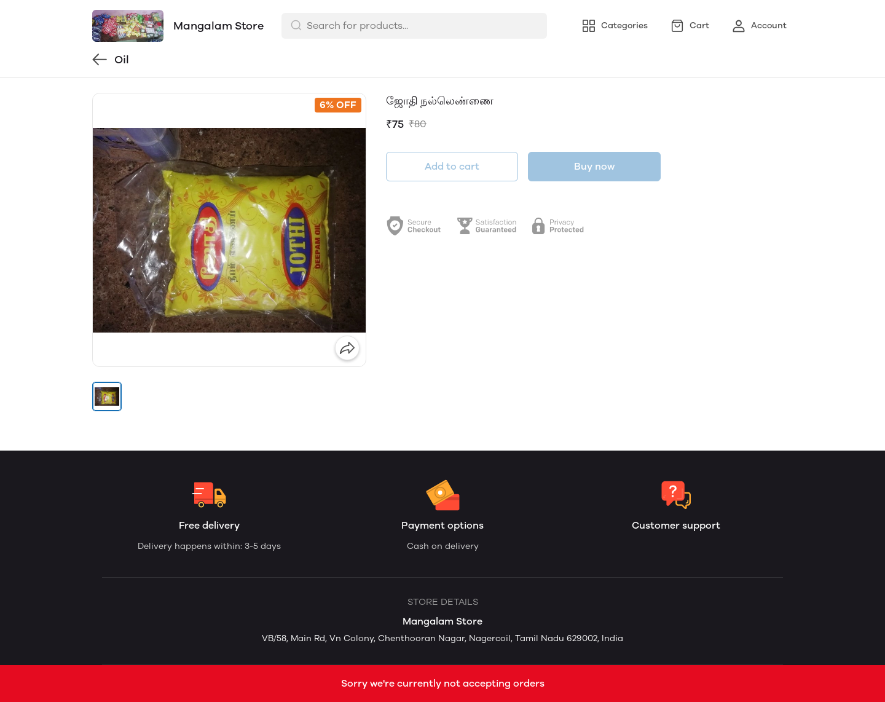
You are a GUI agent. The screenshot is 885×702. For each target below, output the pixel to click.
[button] (107, 396)
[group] (229, 229)
